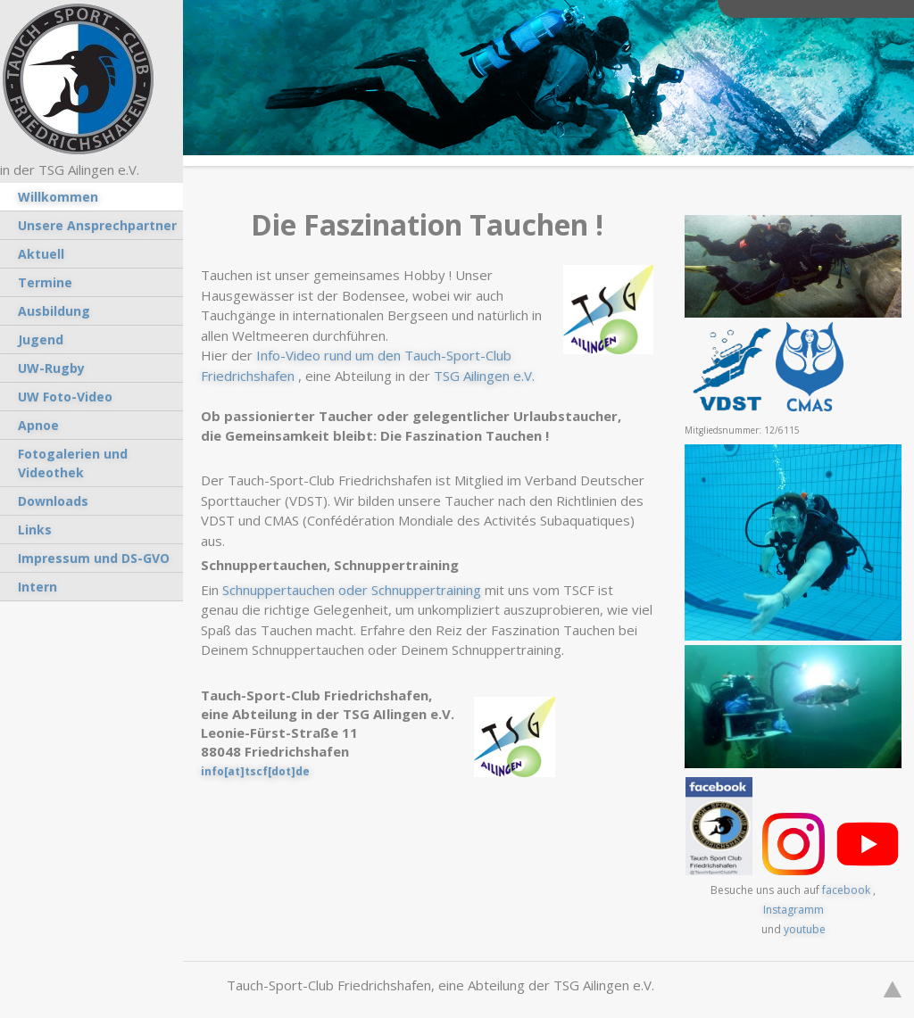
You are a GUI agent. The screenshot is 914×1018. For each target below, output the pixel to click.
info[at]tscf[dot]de (255, 771)
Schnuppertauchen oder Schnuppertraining (351, 590)
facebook (846, 890)
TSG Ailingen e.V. (484, 376)
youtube (805, 929)
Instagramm (793, 909)
